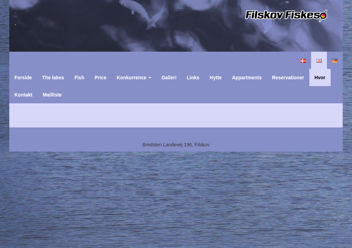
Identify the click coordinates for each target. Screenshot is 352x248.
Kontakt (23, 94)
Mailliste (52, 94)
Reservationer (288, 77)
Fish (79, 77)
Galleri (169, 77)
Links (193, 77)
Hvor (320, 77)
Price (100, 77)
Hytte (216, 77)
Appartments (247, 77)
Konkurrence (134, 77)
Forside (23, 77)
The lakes (53, 77)
